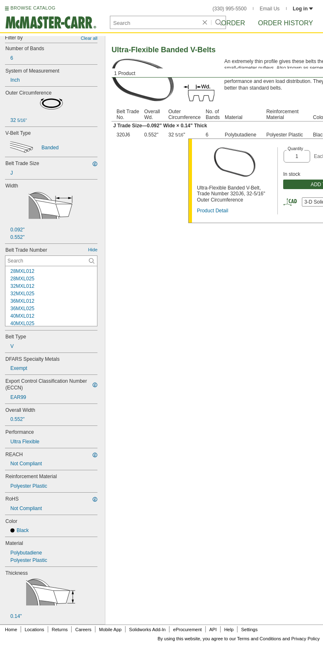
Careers (83, 629)
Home (11, 629)
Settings (249, 629)
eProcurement (187, 629)
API (213, 629)
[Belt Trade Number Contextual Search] (51, 260)
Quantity (295, 148)
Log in (303, 9)
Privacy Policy (305, 638)
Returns (60, 629)
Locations (34, 629)
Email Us (269, 9)
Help (229, 629)
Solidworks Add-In (147, 629)
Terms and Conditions (259, 638)
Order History (285, 23)
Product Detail (212, 211)
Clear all (89, 38)
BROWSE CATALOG (32, 7)
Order (233, 23)
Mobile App (110, 629)
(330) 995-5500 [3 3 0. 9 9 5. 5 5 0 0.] (230, 9)
